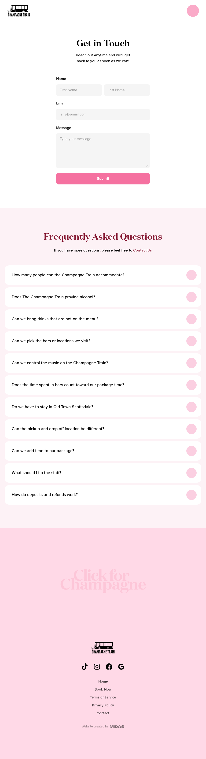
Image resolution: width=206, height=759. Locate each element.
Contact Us (142, 250)
